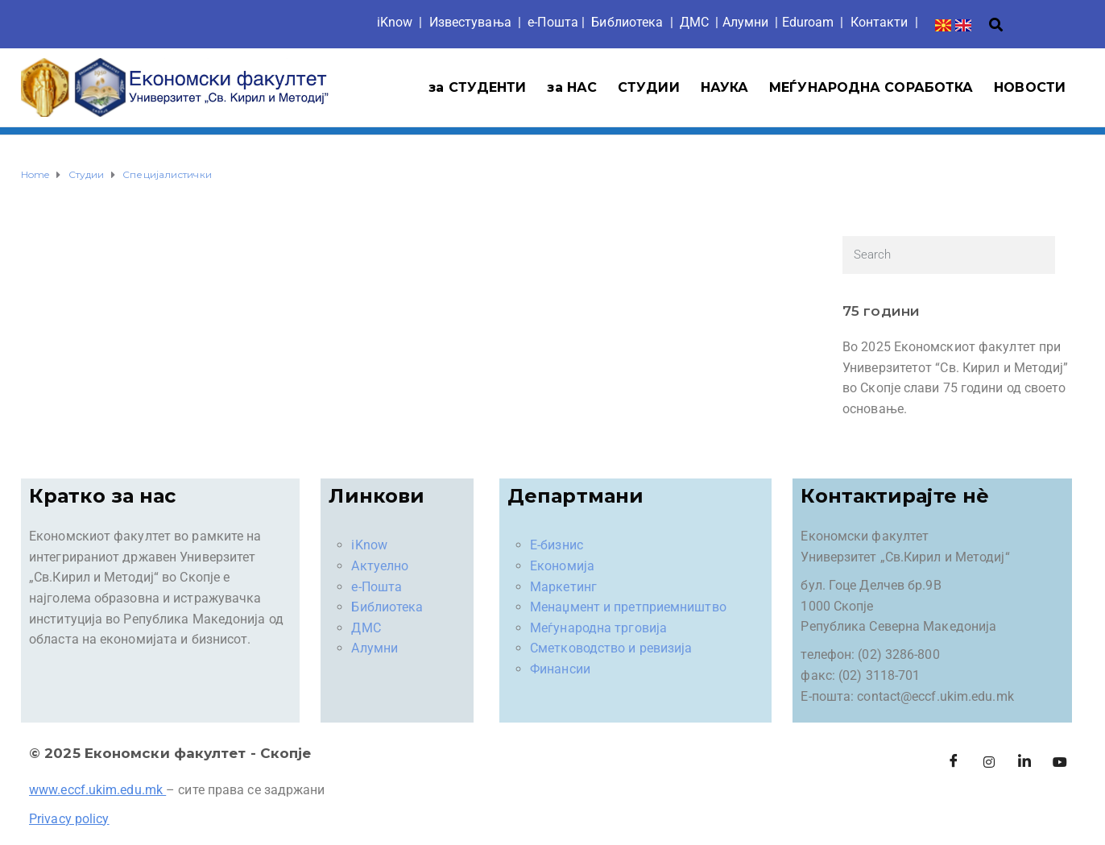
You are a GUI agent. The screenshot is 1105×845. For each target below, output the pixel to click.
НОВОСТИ (1030, 87)
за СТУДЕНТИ (477, 87)
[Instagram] (989, 763)
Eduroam (808, 22)
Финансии (560, 669)
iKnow (395, 22)
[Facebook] (954, 763)
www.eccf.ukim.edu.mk (96, 789)
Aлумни (745, 22)
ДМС (694, 22)
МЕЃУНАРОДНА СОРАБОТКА (871, 87)
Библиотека (627, 22)
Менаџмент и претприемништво (628, 607)
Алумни (374, 648)
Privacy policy (69, 818)
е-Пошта (553, 22)
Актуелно (379, 566)
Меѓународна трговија (598, 628)
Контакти (879, 22)
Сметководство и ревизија (611, 648)
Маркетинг (563, 586)
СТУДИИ (649, 87)
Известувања (470, 22)
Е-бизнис (556, 545)
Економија (562, 566)
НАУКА (725, 87)
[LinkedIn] (1024, 763)
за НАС (572, 87)
